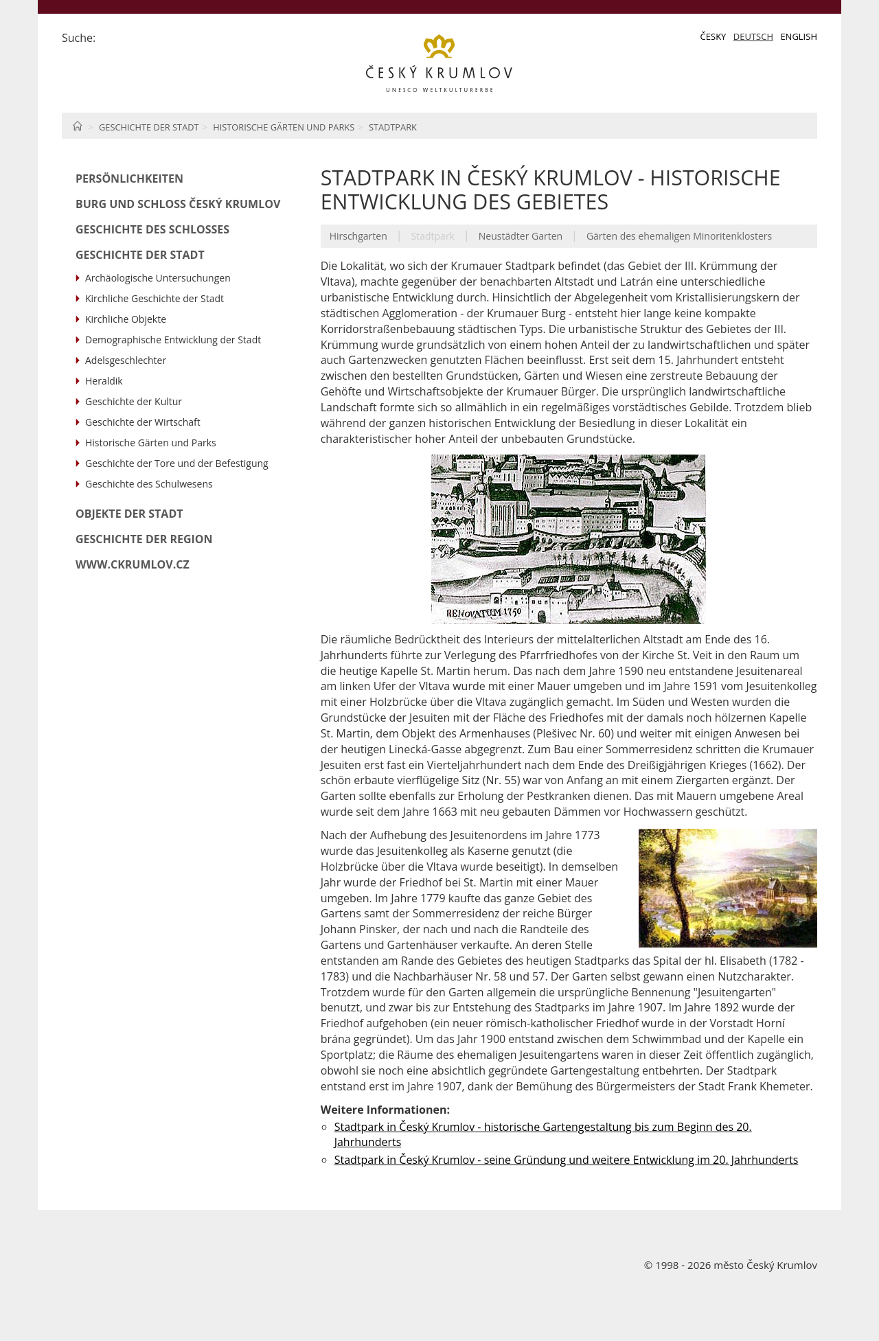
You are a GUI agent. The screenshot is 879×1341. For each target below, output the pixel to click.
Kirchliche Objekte (125, 318)
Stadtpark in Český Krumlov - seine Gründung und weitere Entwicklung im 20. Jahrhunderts (566, 1159)
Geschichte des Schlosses (152, 229)
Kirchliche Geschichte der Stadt (154, 298)
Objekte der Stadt (129, 513)
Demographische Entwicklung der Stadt (173, 339)
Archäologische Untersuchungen (158, 277)
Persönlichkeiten (129, 178)
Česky (713, 36)
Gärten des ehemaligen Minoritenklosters (679, 235)
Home (77, 125)
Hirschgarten (358, 235)
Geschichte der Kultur (133, 401)
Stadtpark (393, 127)
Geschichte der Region (144, 539)
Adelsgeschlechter (125, 360)
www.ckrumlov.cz (133, 564)
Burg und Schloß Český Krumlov (178, 203)
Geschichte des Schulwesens (149, 483)
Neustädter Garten (520, 235)
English (798, 36)
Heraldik (104, 380)
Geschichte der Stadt (149, 127)
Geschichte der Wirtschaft (143, 421)
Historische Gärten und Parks (283, 127)
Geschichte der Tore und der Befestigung (177, 463)
